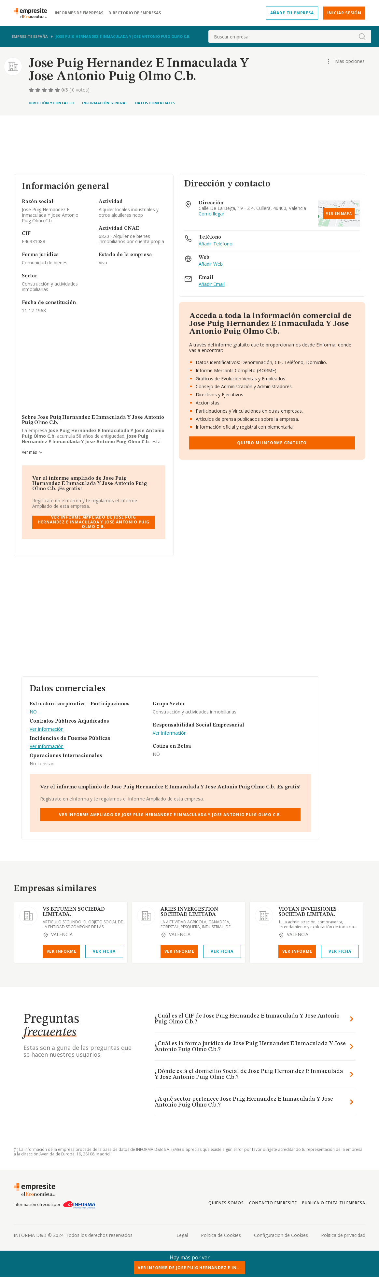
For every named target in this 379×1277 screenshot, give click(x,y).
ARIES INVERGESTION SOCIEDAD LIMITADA (189, 912)
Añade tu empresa (292, 13)
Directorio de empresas (134, 13)
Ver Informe (62, 951)
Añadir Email (212, 284)
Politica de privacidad (343, 1235)
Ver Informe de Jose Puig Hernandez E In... (189, 1267)
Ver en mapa (339, 213)
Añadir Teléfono (215, 244)
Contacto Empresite (273, 1203)
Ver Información (46, 729)
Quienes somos (226, 1203)
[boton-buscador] (362, 36)
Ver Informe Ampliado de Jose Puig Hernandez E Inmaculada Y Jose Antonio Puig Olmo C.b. (93, 522)
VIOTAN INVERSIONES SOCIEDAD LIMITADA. (307, 912)
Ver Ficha (104, 951)
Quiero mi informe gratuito (272, 443)
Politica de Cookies (221, 1235)
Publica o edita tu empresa (333, 1203)
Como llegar (211, 214)
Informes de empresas (79, 13)
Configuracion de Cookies (281, 1235)
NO (33, 712)
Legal (182, 1235)
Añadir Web (211, 264)
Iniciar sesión (344, 13)
